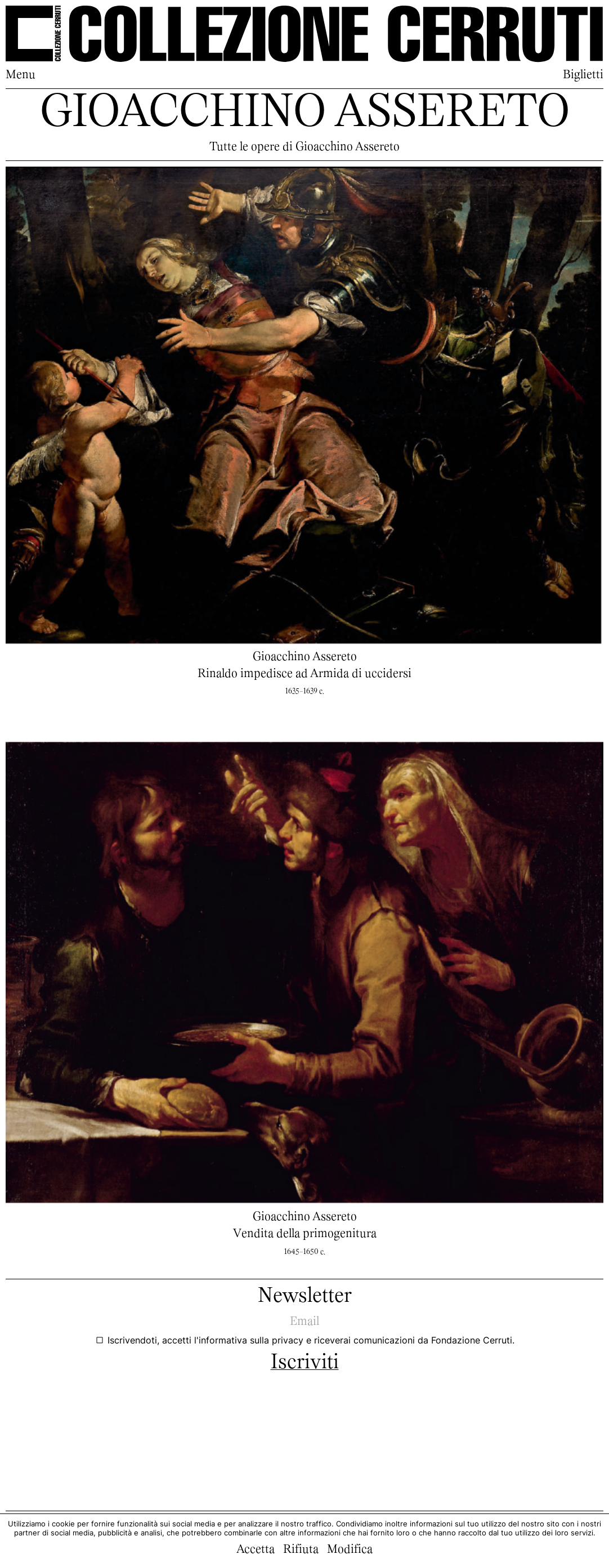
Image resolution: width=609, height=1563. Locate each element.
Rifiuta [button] (301, 1550)
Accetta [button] (255, 1550)
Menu (20, 75)
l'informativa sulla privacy (250, 1340)
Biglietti (583, 75)
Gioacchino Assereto (305, 657)
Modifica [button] (350, 1550)
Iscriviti (305, 1363)
